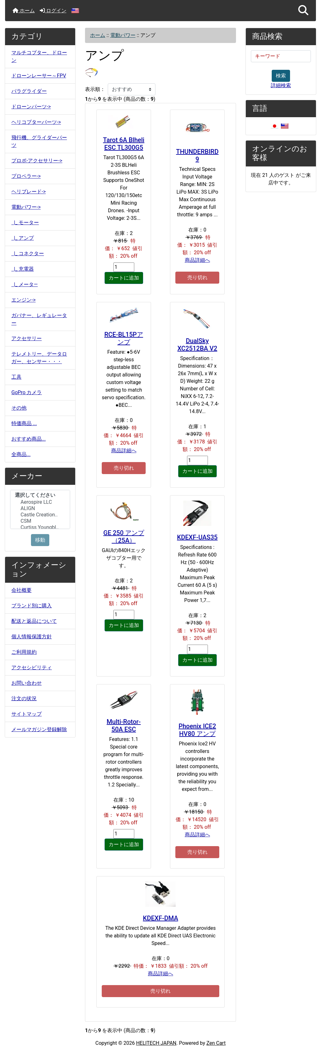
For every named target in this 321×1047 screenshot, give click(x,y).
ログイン (53, 11)
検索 (281, 76)
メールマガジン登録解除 (39, 729)
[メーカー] (40, 509)
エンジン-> (23, 300)
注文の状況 (24, 698)
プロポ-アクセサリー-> (36, 161)
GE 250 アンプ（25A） (123, 536)
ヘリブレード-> (28, 192)
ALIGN (40, 508)
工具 (16, 377)
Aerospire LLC (40, 502)
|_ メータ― (24, 284)
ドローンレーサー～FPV (38, 76)
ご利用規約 (24, 652)
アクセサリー (26, 338)
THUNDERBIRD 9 (197, 155)
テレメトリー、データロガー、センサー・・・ (39, 357)
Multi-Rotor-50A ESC (124, 725)
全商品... (21, 454)
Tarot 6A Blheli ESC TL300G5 (123, 143)
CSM (40, 521)
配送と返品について (34, 621)
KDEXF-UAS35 (197, 537)
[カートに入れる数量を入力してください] (123, 267)
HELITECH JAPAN (156, 1043)
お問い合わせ (26, 683)
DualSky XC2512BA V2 (197, 344)
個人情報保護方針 (31, 637)
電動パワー (123, 35)
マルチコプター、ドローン (39, 56)
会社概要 (21, 590)
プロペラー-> (26, 176)
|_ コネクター (27, 253)
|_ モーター (25, 223)
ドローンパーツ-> (31, 107)
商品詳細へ (197, 260)
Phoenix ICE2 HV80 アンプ (197, 729)
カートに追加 (124, 278)
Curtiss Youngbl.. (40, 527)
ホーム (24, 11)
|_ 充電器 (22, 269)
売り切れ (197, 277)
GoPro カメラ (26, 392)
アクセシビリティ (31, 668)
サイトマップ (26, 714)
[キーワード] (281, 56)
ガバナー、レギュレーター (39, 319)
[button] (303, 11)
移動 (40, 540)
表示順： (95, 89)
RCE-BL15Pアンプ (123, 338)
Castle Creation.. (40, 515)
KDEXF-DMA (160, 918)
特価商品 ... (24, 423)
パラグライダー (29, 91)
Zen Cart (216, 1043)
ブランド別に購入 (31, 606)
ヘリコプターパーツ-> (36, 122)
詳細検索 (281, 85)
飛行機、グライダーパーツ (39, 141)
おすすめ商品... (28, 439)
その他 (19, 408)
